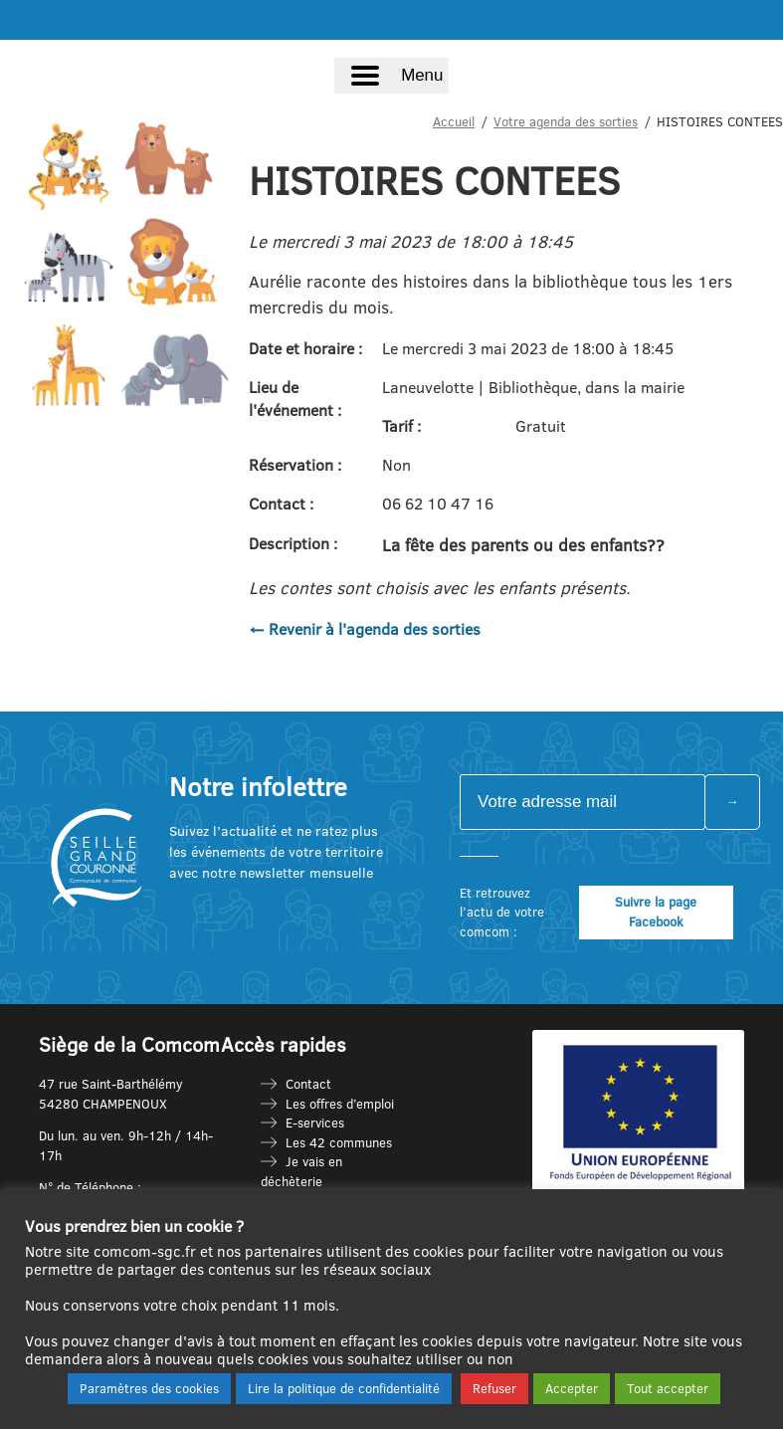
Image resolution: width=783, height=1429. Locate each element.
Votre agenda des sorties (565, 121)
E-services (315, 1122)
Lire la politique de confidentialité (344, 1388)
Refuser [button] (494, 1388)
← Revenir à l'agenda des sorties (365, 629)
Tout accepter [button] (667, 1388)
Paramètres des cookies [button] (149, 1388)
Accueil (454, 121)
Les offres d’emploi (340, 1104)
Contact (308, 1084)
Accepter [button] (571, 1388)
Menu (422, 75)
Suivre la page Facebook (655, 911)
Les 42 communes (339, 1142)
